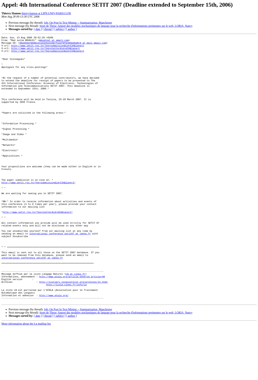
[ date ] (38, 29)
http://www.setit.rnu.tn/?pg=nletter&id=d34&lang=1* (38, 247)
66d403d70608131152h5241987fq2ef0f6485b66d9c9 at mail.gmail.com (63, 44)
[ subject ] (59, 29)
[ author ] (71, 29)
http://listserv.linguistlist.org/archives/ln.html (73, 331)
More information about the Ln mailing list (26, 376)
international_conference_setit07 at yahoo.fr (60, 273)
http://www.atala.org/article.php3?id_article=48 (72, 324)
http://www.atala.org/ (54, 347)
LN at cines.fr (75, 321)
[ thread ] (48, 29)
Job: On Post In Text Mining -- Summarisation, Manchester (78, 22)
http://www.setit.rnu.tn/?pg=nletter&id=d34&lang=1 (45, 50)
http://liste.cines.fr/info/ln (66, 334)
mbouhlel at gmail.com (54, 41)
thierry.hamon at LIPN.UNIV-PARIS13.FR (46, 13)
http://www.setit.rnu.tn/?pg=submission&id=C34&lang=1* (38, 212)
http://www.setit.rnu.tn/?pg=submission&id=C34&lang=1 (47, 47)
